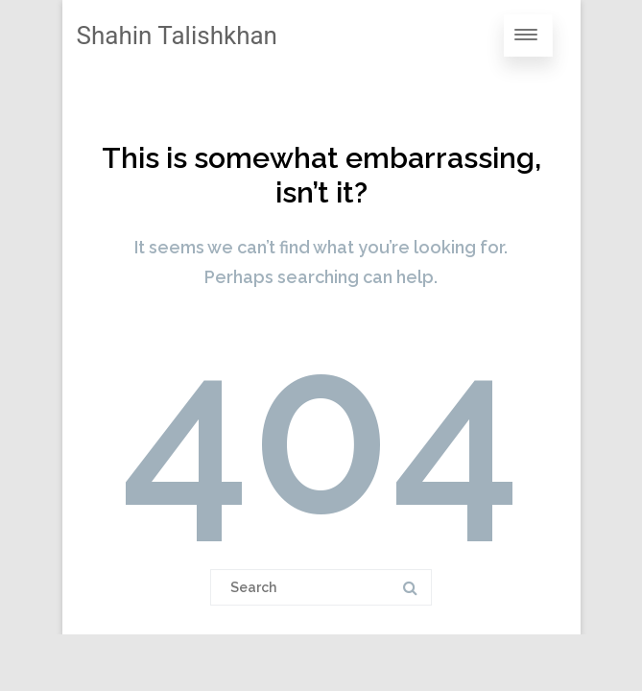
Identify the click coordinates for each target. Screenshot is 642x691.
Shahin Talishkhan (177, 35)
